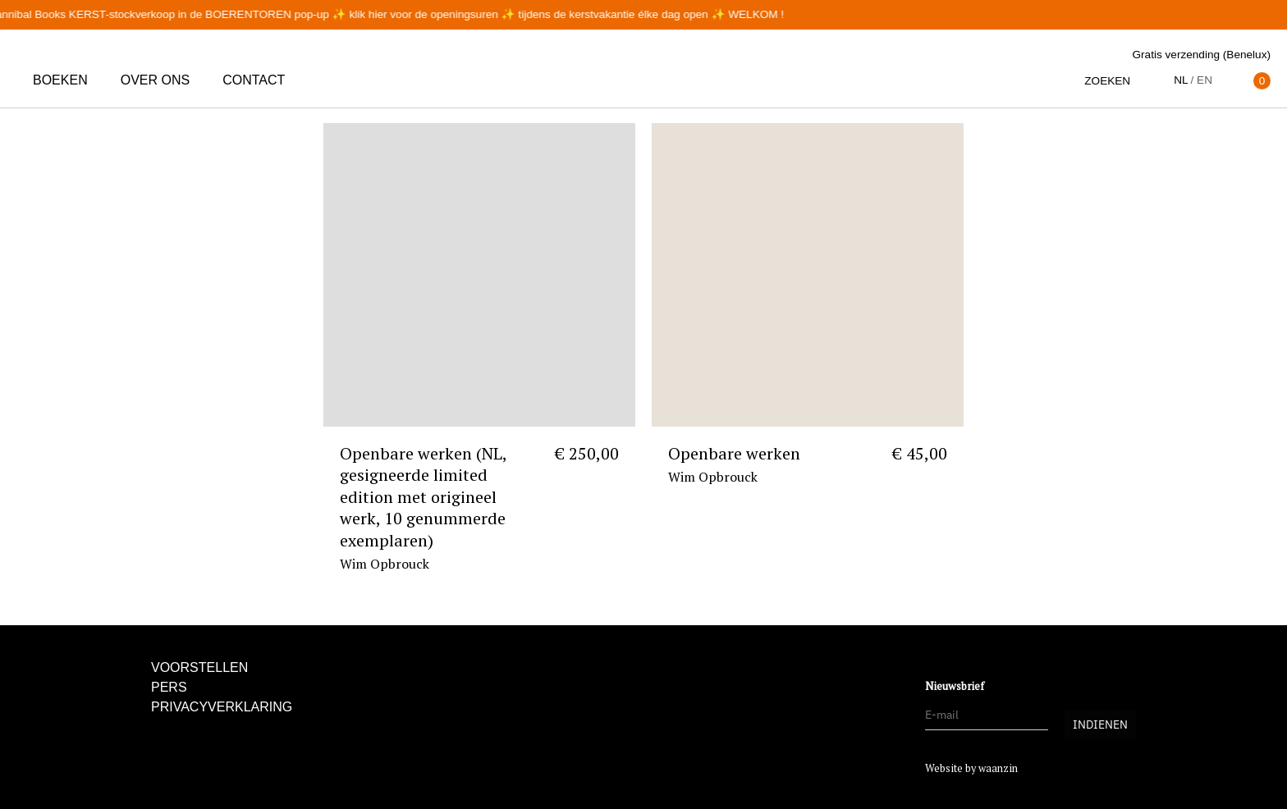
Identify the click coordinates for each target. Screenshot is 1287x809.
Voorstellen (199, 667)
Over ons (155, 80)
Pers (169, 687)
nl (1181, 80)
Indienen (1100, 724)
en (1204, 80)
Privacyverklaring (221, 707)
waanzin (998, 768)
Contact (253, 80)
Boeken (60, 80)
